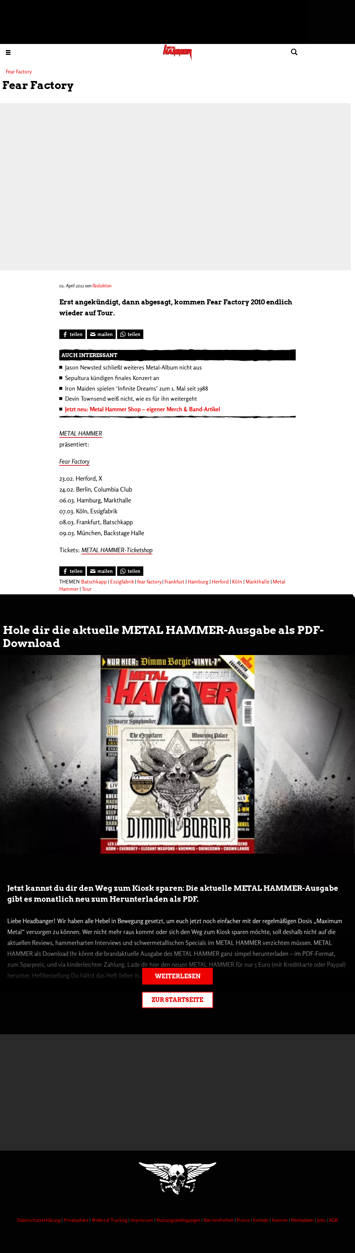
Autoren (280, 1220)
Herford (220, 581)
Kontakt (261, 1220)
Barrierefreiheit (219, 1220)
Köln (237, 581)
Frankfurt (174, 581)
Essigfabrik (122, 581)
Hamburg (198, 581)
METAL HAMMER (80, 433)
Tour (87, 589)
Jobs (322, 1220)
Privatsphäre (76, 1220)
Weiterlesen (177, 976)
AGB (333, 1220)
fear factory (149, 581)
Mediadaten (303, 1220)
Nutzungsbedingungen (179, 1220)
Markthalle (258, 581)
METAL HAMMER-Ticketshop (116, 550)
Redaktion (101, 285)
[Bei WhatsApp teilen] (130, 334)
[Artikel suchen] (294, 52)
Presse (244, 1220)
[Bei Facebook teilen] (72, 334)
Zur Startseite (177, 1000)
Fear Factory (74, 461)
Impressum (142, 1220)
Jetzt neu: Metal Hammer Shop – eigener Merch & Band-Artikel (142, 409)
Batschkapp (94, 581)
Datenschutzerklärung (39, 1220)
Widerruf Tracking (110, 1220)
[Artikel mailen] (101, 334)
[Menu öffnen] (8, 52)
